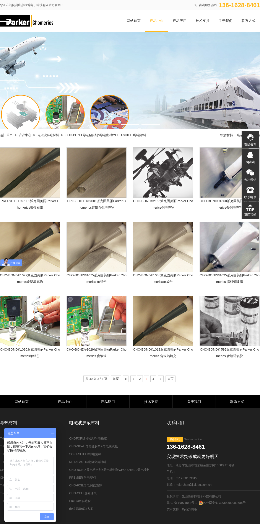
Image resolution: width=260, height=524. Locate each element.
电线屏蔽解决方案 (81, 509)
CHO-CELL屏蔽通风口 (84, 493)
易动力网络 (189, 509)
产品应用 (180, 21)
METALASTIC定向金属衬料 (87, 462)
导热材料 (226, 135)
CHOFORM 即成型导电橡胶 (88, 438)
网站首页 (134, 21)
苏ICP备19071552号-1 (182, 502)
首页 (9, 135)
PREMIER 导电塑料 (82, 477)
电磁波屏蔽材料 (48, 135)
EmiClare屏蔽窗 (80, 501)
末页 (170, 379)
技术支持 (203, 21)
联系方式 (248, 21)
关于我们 (225, 21)
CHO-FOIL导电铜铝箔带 (85, 485)
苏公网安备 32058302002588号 (222, 503)
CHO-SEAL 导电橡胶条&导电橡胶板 (93, 446)
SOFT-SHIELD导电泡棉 (85, 454)
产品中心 (157, 21)
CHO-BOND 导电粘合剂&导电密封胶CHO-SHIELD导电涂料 (105, 135)
